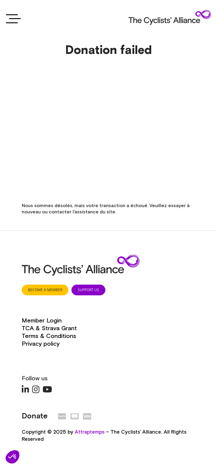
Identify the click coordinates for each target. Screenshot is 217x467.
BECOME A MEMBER (45, 289)
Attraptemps (89, 432)
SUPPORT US (88, 289)
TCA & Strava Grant (49, 328)
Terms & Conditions (49, 336)
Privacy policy (41, 344)
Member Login (42, 321)
